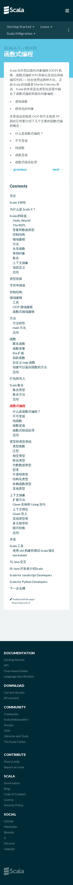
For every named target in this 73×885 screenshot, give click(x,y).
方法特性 (19, 323)
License (9, 799)
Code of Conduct (15, 794)
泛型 (16, 451)
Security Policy (13, 805)
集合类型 (19, 390)
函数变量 (19, 348)
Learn (44, 27)
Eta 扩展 (18, 353)
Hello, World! (22, 220)
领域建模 (19, 239)
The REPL (19, 225)
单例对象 (19, 253)
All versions (11, 698)
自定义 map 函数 (24, 362)
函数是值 (19, 425)
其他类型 (19, 488)
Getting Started (19, 27)
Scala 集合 (17, 385)
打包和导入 (17, 378)
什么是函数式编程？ (27, 411)
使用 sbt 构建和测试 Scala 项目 (34, 550)
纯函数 (17, 421)
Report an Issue (14, 767)
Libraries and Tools (16, 736)
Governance (12, 783)
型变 (16, 469)
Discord (9, 843)
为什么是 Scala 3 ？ (23, 209)
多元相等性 (20, 523)
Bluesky (9, 832)
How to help (11, 761)
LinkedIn (9, 849)
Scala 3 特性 (18, 202)
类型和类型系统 (21, 441)
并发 (13, 539)
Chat (7, 730)
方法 (16, 244)
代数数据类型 (22, 465)
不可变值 (19, 416)
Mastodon (10, 826)
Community (11, 714)
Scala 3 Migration (19, 33)
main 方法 (19, 327)
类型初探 (16, 278)
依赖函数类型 (22, 484)
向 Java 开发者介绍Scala (26, 568)
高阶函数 (19, 358)
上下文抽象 (20, 262)
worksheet (20, 555)
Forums (8, 725)
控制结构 (19, 234)
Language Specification (19, 676)
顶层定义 (19, 267)
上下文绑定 (20, 509)
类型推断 (19, 446)
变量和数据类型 (23, 230)
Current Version (14, 692)
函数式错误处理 (23, 430)
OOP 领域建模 (23, 307)
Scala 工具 (17, 546)
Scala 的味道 (18, 216)
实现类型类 (20, 518)
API (6, 665)
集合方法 (19, 394)
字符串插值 (17, 285)
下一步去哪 (17, 588)
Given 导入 (20, 514)
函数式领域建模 (23, 311)
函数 (13, 339)
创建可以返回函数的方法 (30, 367)
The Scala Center (15, 741)
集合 (16, 258)
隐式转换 (19, 528)
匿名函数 (19, 343)
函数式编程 (17, 406)
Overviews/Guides (16, 671)
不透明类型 (20, 474)
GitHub (8, 821)
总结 (16, 272)
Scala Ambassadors (16, 719)
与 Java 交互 (18, 561)
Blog (7, 788)
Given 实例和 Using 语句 (29, 504)
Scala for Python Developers (28, 581)
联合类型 (19, 460)
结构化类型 (20, 479)
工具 (16, 302)
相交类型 (19, 455)
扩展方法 (19, 499)
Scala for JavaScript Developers (31, 575)
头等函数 (19, 248)
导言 (13, 196)
